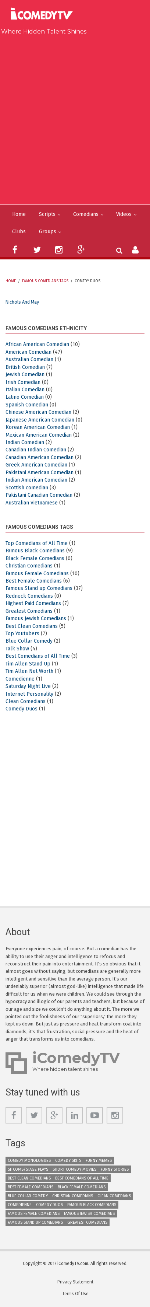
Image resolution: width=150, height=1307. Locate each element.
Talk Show (17, 649)
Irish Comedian (23, 382)
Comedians (86, 214)
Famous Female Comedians (37, 573)
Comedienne (20, 679)
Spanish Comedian (27, 405)
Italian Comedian (25, 390)
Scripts (47, 214)
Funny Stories (115, 1169)
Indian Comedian (25, 442)
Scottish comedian (27, 488)
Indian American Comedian (36, 480)
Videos (124, 214)
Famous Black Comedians (35, 551)
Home (19, 214)
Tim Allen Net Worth (29, 671)
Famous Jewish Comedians (36, 618)
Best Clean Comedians (32, 626)
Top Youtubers (22, 633)
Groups (47, 231)
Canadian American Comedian (40, 457)
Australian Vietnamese (32, 503)
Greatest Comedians (29, 611)
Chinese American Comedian (38, 412)
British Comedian (25, 367)
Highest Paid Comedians (33, 603)
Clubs (19, 231)
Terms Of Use (75, 1294)
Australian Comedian (29, 359)
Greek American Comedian (36, 465)
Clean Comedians (26, 701)
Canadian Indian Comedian (36, 450)
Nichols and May (22, 302)
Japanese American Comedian (40, 420)
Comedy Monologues (29, 1160)
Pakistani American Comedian (40, 472)
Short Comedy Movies (74, 1169)
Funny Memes (99, 1160)
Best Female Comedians (34, 581)
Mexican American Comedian (39, 435)
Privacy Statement (75, 1282)
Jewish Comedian (25, 374)
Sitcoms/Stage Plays (28, 1169)
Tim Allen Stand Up (28, 664)
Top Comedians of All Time (37, 543)
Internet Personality (29, 694)
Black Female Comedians (35, 558)
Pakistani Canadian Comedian (39, 495)
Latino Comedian (25, 397)
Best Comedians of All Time (38, 656)
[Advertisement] (75, 118)
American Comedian (28, 352)
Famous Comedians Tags (45, 281)
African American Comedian (37, 344)
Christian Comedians (29, 566)
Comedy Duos (22, 709)
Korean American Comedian (38, 427)
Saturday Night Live (28, 686)
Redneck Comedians (29, 596)
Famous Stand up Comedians (39, 588)
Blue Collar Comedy (29, 641)
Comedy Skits (68, 1160)
